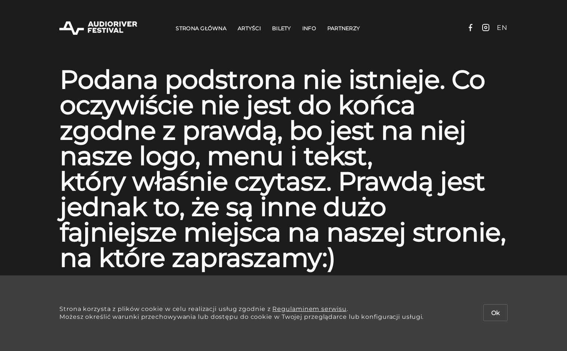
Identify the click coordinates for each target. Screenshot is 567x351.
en (502, 28)
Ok (495, 313)
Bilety (281, 28)
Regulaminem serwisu (309, 308)
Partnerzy (343, 28)
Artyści (249, 28)
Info (309, 28)
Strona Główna (201, 28)
